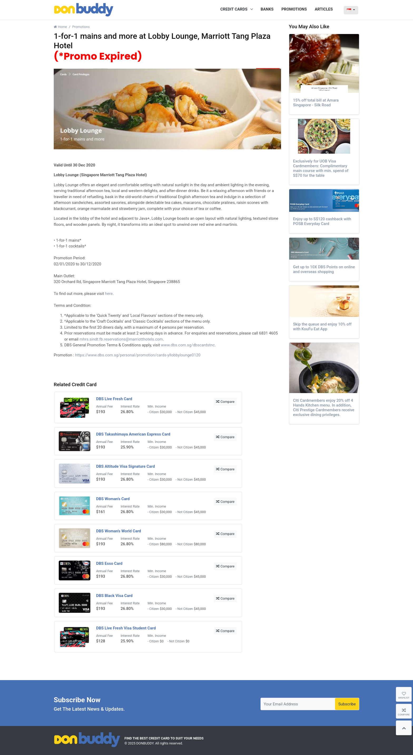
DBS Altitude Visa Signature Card (125, 466)
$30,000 (166, 412)
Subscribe (347, 704)
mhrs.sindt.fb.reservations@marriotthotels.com (121, 339)
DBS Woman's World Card (118, 531)
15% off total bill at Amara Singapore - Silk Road (316, 102)
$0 (162, 641)
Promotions (81, 27)
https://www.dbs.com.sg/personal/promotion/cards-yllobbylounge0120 (137, 355)
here (109, 293)
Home (60, 27)
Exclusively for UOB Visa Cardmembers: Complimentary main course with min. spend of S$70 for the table (320, 168)
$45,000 (200, 412)
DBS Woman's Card (113, 498)
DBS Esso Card (109, 563)
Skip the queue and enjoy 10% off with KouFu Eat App (322, 326)
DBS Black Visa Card (114, 595)
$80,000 (166, 544)
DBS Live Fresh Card (114, 398)
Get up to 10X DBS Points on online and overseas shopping (324, 269)
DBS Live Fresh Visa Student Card (126, 628)
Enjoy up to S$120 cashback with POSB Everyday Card (322, 221)
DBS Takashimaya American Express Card (133, 434)
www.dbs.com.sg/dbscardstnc (188, 345)
